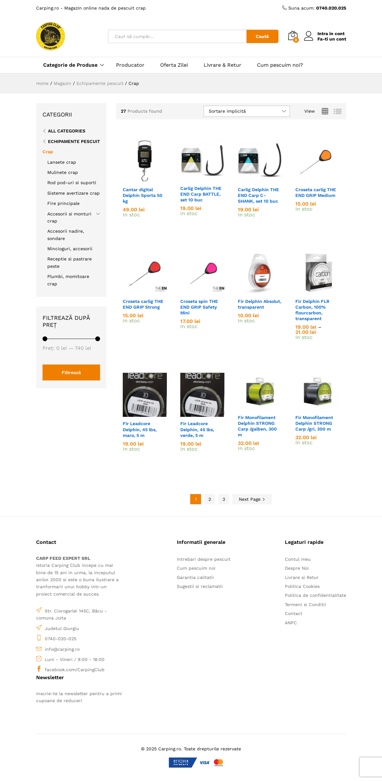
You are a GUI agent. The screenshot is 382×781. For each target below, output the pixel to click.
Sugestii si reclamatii (200, 586)
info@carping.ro (62, 649)
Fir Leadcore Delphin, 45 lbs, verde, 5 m (197, 429)
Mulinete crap (62, 172)
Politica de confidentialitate (315, 595)
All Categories (66, 130)
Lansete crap (61, 162)
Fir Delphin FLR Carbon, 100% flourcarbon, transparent (312, 310)
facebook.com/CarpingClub (75, 669)
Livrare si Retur (302, 577)
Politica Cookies (302, 586)
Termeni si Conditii (305, 604)
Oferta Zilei (174, 65)
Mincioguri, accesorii (69, 248)
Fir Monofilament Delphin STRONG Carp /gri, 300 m (314, 423)
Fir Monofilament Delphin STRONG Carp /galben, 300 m (257, 426)
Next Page (252, 499)
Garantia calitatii (195, 577)
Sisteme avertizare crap (73, 193)
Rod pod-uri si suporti (71, 182)
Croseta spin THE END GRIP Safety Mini (199, 307)
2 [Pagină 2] (209, 499)
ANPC (291, 622)
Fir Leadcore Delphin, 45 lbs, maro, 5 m (140, 429)
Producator (130, 65)
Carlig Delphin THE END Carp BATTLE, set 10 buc (201, 194)
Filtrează (71, 372)
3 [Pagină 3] (223, 499)
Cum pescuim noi (196, 568)
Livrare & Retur (222, 65)
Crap (48, 151)
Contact (293, 613)
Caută (262, 36)
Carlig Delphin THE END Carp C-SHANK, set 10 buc (258, 195)
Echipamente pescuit (74, 141)
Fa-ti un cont (331, 38)
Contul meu (298, 559)
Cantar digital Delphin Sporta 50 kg (142, 195)
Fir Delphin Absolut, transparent (259, 304)
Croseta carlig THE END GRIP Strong (143, 304)
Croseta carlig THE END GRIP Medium (315, 192)
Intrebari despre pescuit (203, 559)
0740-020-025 (60, 638)
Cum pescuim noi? (280, 65)
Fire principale (63, 203)
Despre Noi (297, 568)
